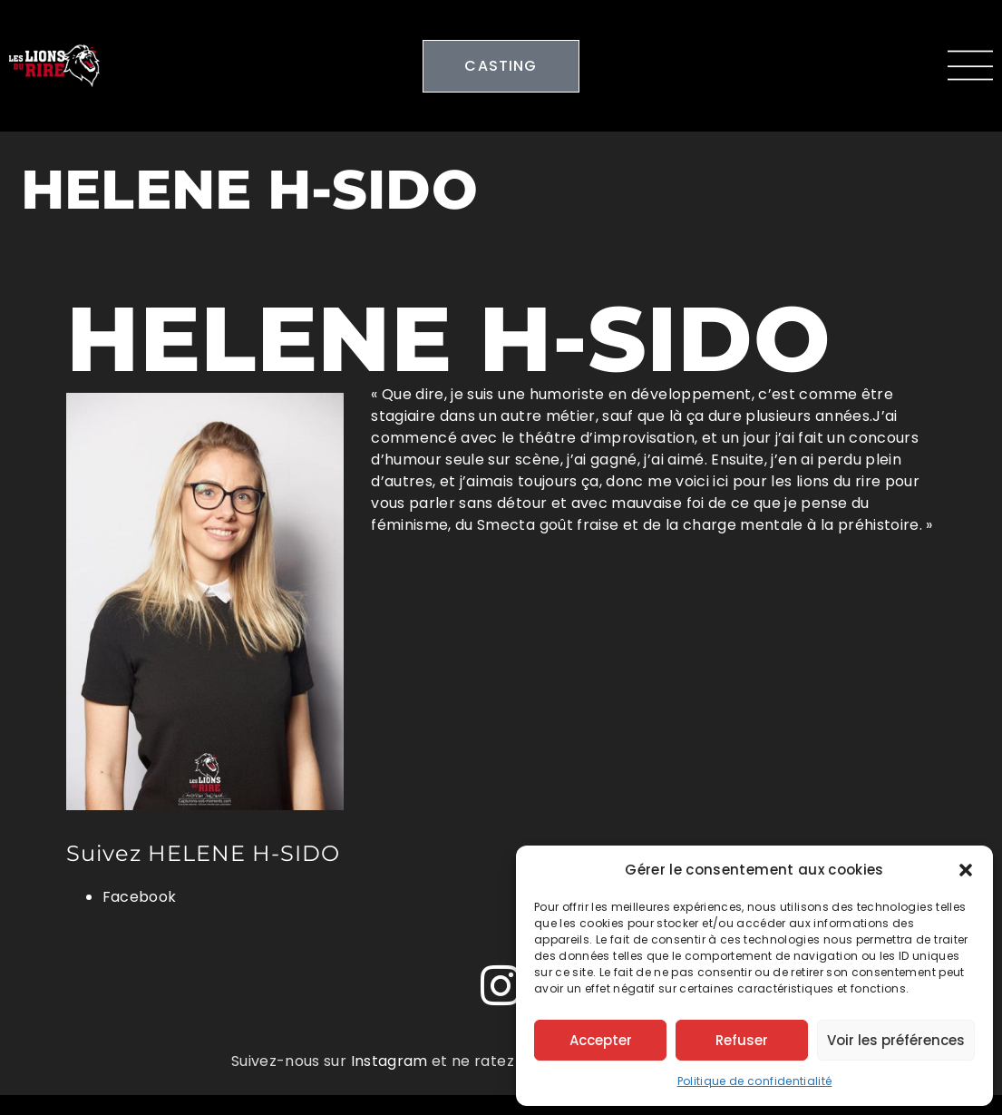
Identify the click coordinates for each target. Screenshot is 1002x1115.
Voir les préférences (896, 1040)
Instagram (389, 1061)
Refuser (741, 1040)
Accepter (600, 1040)
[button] (966, 870)
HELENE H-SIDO (449, 338)
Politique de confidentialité (754, 1081)
